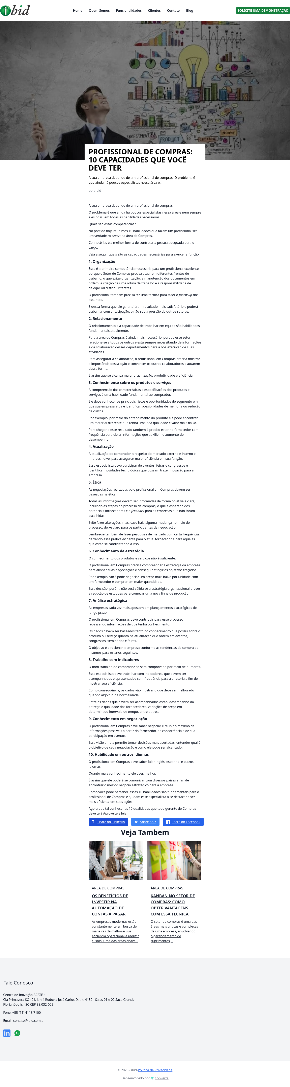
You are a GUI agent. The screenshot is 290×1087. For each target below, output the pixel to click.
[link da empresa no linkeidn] (6, 1033)
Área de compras (108, 888)
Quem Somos (99, 10)
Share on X (145, 822)
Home (77, 10)
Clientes (154, 10)
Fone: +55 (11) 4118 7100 (22, 1012)
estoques (116, 593)
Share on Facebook (183, 822)
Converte (159, 1078)
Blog (189, 10)
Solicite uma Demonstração (263, 10)
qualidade (111, 707)
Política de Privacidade (155, 1070)
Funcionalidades (129, 10)
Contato (173, 10)
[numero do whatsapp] (17, 1033)
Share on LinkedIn (108, 822)
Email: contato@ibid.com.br (24, 1020)
